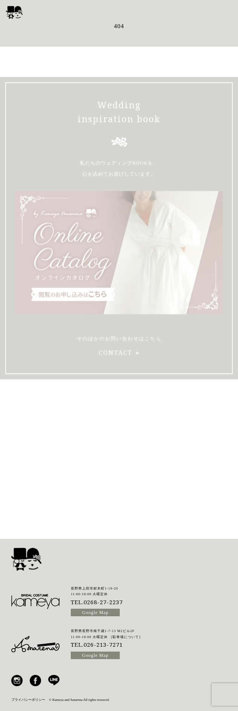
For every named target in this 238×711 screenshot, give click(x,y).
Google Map (95, 612)
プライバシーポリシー (28, 700)
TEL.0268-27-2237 (97, 602)
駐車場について (126, 637)
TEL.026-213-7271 (97, 644)
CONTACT (119, 346)
